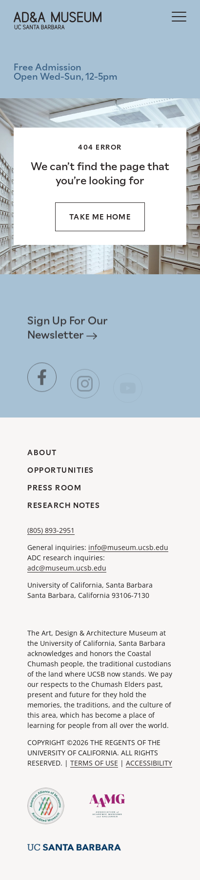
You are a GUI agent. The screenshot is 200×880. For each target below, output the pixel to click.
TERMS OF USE (94, 763)
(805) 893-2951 (51, 530)
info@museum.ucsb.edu (128, 547)
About (42, 452)
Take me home (100, 217)
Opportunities (60, 470)
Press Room (54, 488)
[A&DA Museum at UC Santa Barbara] (57, 20)
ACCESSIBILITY (149, 763)
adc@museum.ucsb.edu (66, 567)
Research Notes (63, 505)
